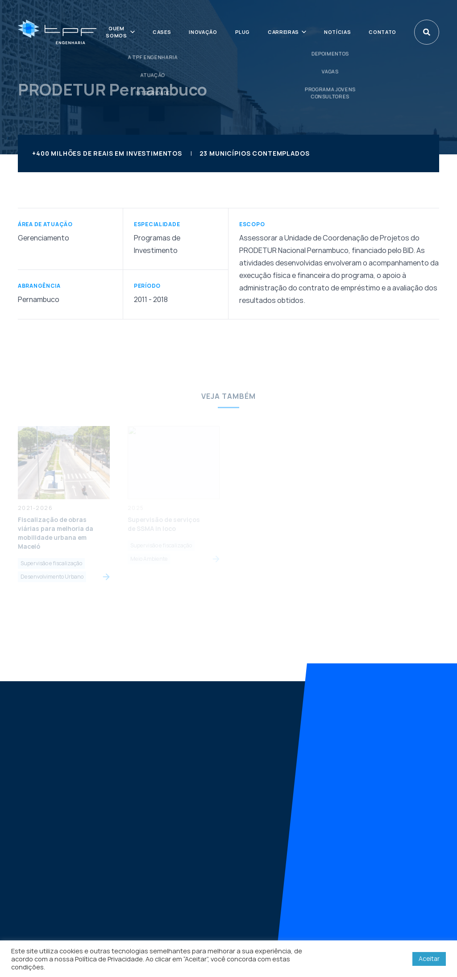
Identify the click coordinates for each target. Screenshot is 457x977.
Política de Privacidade (109, 958)
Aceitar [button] (429, 958)
